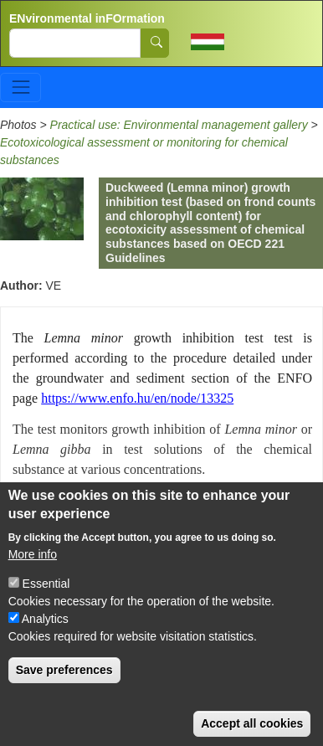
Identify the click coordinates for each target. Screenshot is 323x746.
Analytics (45, 640)
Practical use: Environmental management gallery (179, 124)
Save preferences (64, 691)
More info (32, 576)
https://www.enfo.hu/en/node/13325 (137, 398)
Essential (46, 605)
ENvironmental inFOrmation (87, 18)
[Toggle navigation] (20, 87)
